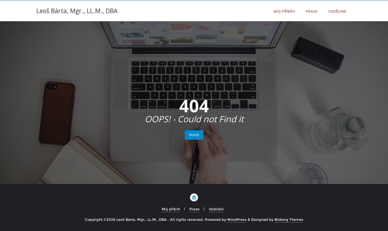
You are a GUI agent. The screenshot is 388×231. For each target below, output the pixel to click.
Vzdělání (216, 209)
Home (194, 134)
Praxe (194, 209)
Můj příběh (171, 209)
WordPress (237, 219)
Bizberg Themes (289, 219)
